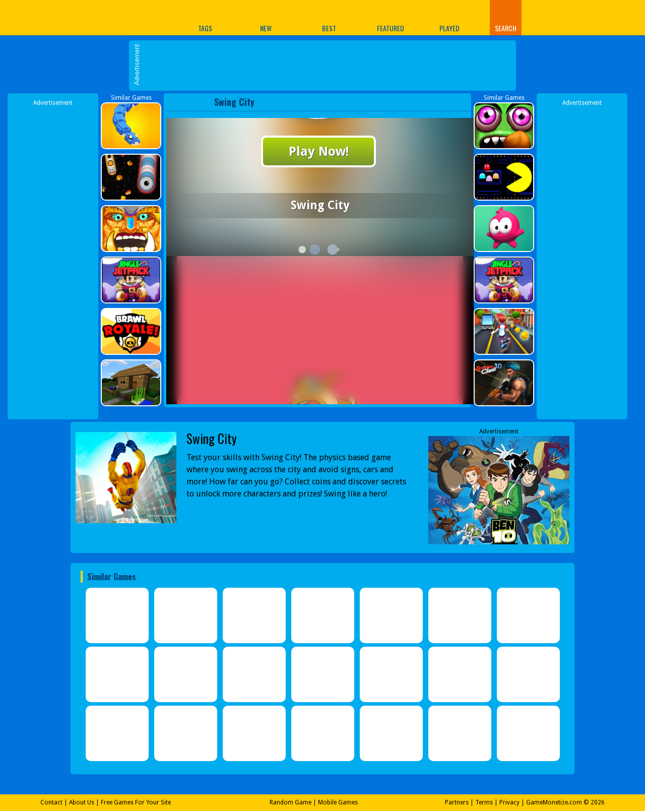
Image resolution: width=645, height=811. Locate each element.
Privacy (509, 802)
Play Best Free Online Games (110, 17)
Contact (51, 802)
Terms (484, 802)
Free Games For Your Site (136, 802)
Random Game (290, 802)
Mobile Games (338, 802)
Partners (457, 802)
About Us (81, 802)
